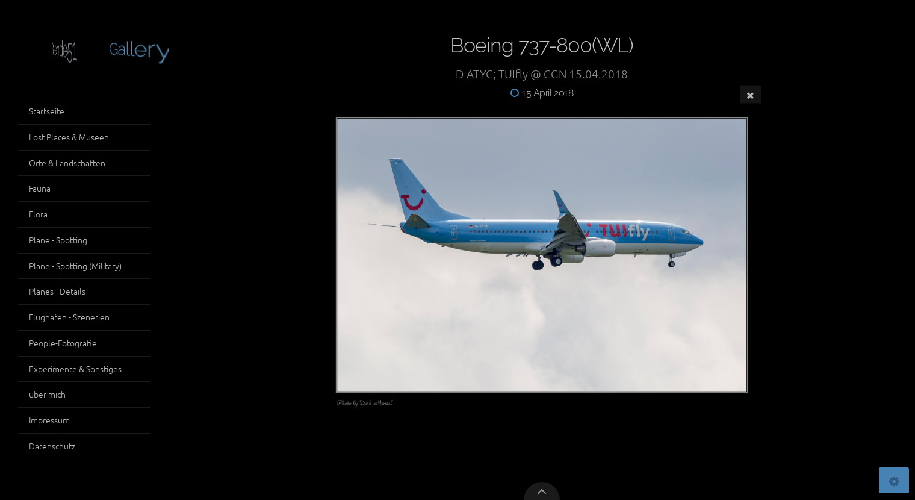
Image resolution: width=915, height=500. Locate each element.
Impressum (49, 420)
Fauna (40, 188)
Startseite (46, 111)
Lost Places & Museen (69, 137)
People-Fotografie (63, 343)
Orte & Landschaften (67, 163)
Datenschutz (52, 446)
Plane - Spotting (58, 240)
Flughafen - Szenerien (69, 317)
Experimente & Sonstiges (75, 369)
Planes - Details (57, 291)
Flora (38, 214)
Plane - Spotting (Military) (75, 266)
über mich (47, 394)
